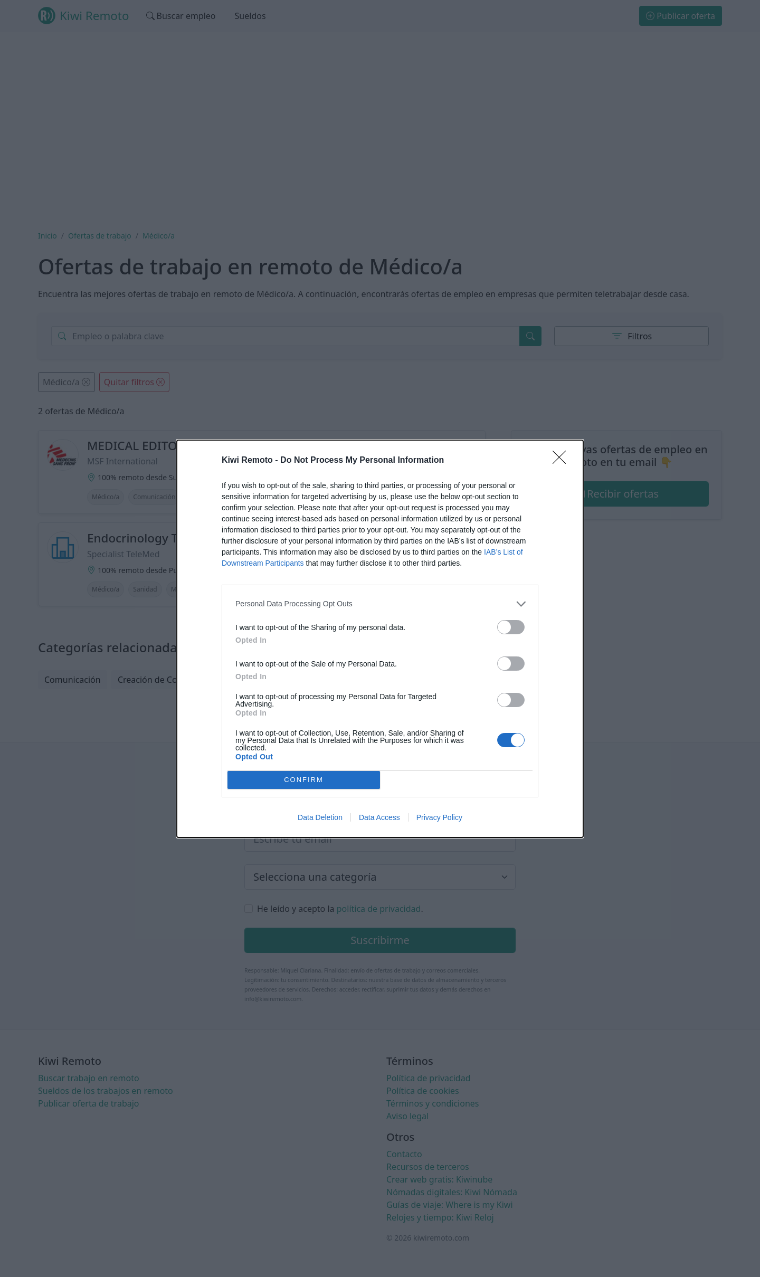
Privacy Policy (439, 817)
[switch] (511, 627)
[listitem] (380, 603)
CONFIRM (304, 780)
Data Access (379, 817)
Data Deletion (320, 817)
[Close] (563, 461)
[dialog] (380, 638)
